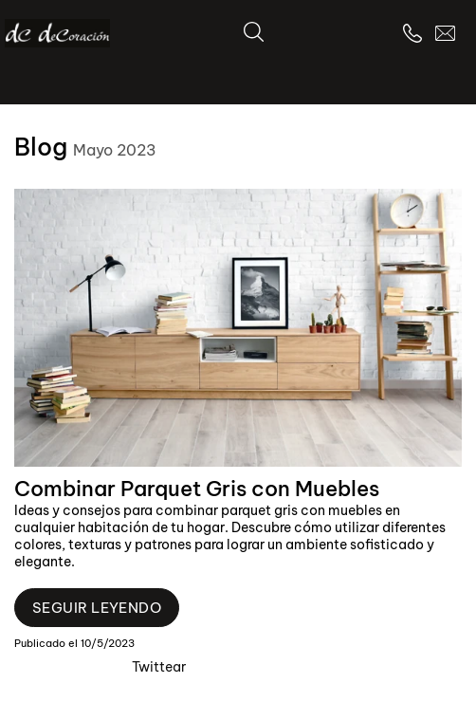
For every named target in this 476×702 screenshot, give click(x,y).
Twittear (159, 666)
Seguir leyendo (96, 608)
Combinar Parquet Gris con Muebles (196, 488)
